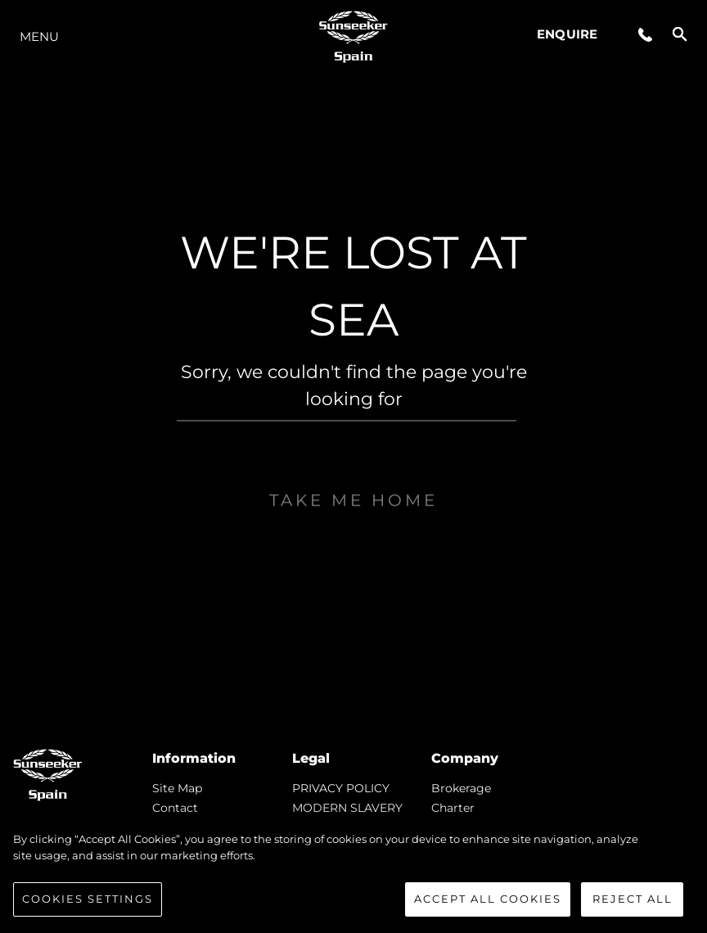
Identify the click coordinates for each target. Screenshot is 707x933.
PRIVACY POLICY (341, 788)
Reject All (632, 899)
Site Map (177, 788)
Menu (39, 36)
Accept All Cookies (487, 899)
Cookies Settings (87, 899)
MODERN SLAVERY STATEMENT (347, 814)
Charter (453, 807)
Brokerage (461, 788)
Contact (175, 807)
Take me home (353, 534)
